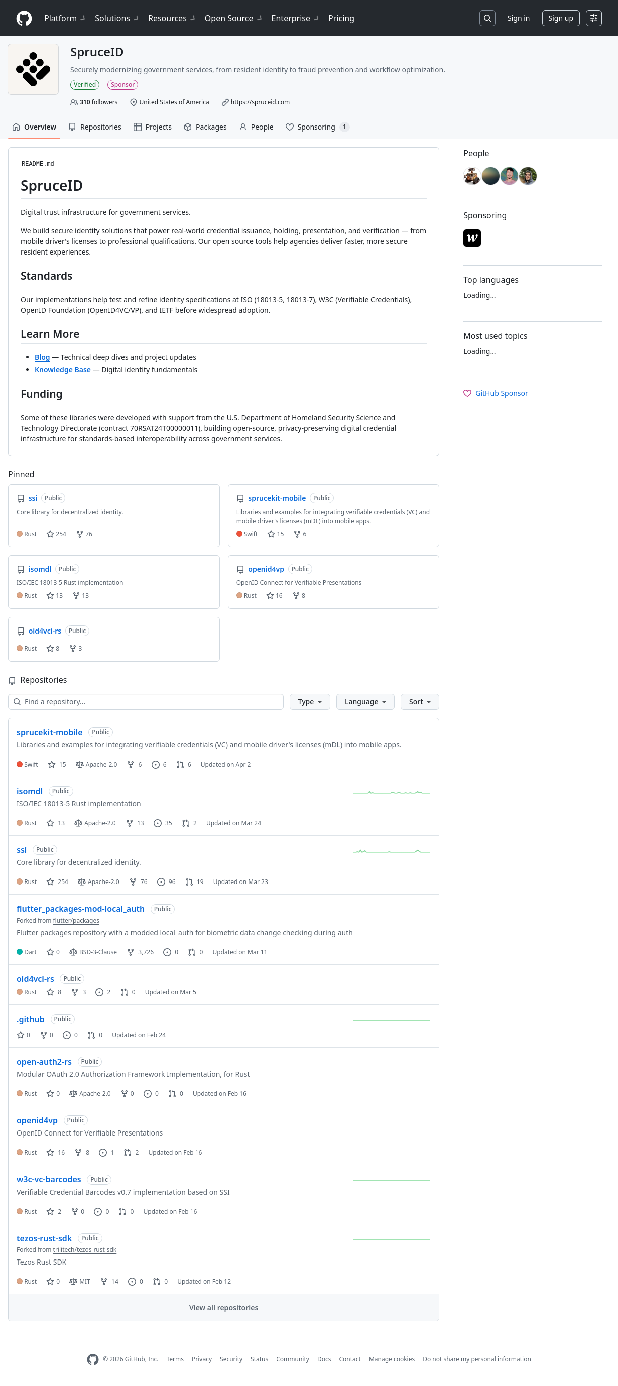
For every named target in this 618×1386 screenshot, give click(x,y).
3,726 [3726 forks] (140, 952)
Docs (324, 1359)
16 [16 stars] (55, 1152)
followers (98, 102)
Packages (205, 127)
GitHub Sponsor (495, 393)
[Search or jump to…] (487, 18)
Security (231, 1359)
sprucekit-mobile (50, 732)
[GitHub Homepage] (93, 1359)
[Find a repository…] (146, 702)
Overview (34, 127)
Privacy (202, 1359)
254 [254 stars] (57, 881)
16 (274, 595)
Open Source (234, 18)
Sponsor (123, 84)
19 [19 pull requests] (194, 881)
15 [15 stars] (57, 764)
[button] (310, 702)
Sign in (519, 18)
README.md (38, 164)
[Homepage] (24, 18)
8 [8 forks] (81, 1152)
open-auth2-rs (44, 1061)
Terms (175, 1359)
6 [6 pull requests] (183, 764)
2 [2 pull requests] (189, 823)
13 (54, 595)
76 (84, 534)
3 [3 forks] (78, 992)
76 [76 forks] (138, 881)
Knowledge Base (63, 369)
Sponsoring (318, 127)
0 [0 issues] (170, 952)
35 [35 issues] (163, 823)
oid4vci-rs (35, 978)
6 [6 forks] (134, 764)
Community (292, 1359)
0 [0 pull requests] (195, 952)
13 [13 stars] (55, 823)
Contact (349, 1359)
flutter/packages (76, 920)
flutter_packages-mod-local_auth (81, 908)
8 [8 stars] (53, 992)
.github (31, 1019)
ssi (22, 849)
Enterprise (296, 18)
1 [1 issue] (106, 1152)
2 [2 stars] (53, 1211)
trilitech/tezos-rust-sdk (85, 1249)
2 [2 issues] (102, 992)
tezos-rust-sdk (44, 1238)
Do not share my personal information (477, 1359)
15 (275, 534)
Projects (153, 127)
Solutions (117, 18)
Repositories (94, 127)
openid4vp (37, 1120)
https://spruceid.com (260, 102)
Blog (42, 357)
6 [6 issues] (159, 764)
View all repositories (223, 1307)
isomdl (30, 791)
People (256, 127)
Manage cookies (392, 1359)
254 (56, 534)
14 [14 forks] (109, 1281)
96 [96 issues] (166, 881)
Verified (85, 84)
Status (259, 1359)
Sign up (561, 18)
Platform (65, 18)
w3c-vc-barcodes (49, 1179)
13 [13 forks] (135, 823)
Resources (172, 18)
